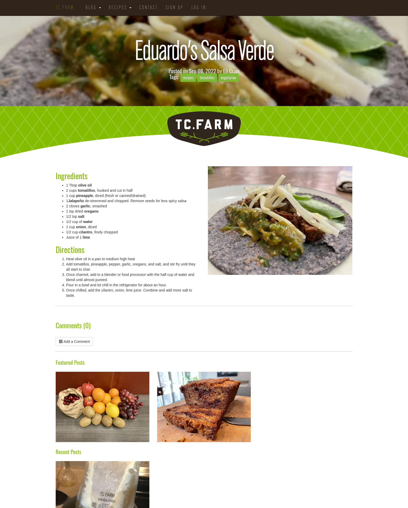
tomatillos (207, 77)
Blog (93, 7)
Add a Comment (74, 341)
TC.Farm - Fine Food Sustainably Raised (204, 128)
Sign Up (175, 7)
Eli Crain (231, 71)
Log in (199, 7)
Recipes (120, 7)
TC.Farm (65, 7)
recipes (188, 77)
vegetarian (228, 77)
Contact (148, 7)
